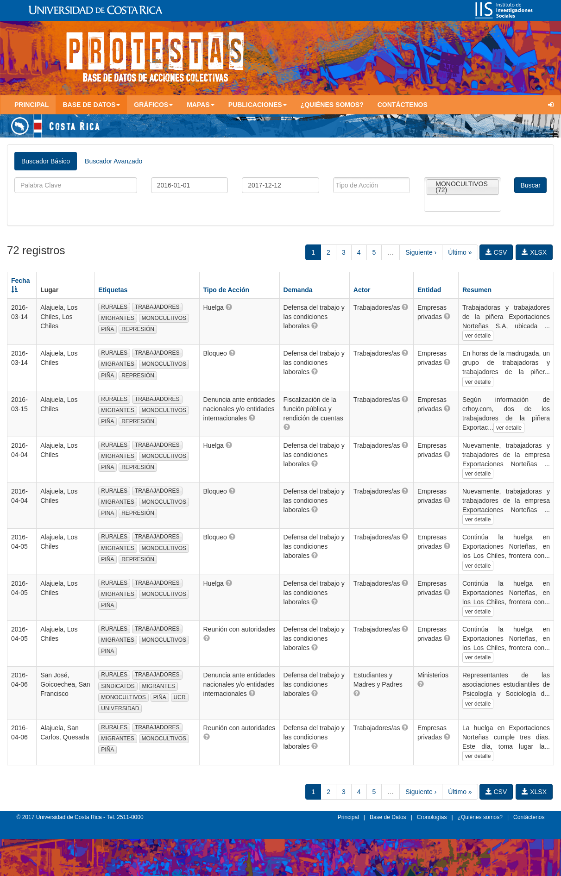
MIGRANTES (117, 318)
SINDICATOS (117, 686)
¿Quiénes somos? (332, 104)
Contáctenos (403, 104)
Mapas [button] (200, 104)
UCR (180, 697)
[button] (229, 307)
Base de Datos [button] (91, 104)
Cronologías (432, 817)
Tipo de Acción (226, 290)
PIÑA (107, 329)
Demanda (298, 290)
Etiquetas (112, 290)
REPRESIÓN (137, 329)
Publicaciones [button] (257, 104)
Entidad (429, 290)
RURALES (114, 307)
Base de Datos (388, 817)
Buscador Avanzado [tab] (113, 161)
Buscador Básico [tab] (45, 161)
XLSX (534, 252)
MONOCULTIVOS (164, 318)
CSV (496, 252)
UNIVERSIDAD (120, 708)
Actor (362, 290)
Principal (31, 104)
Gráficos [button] (153, 104)
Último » (460, 252)
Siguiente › (420, 252)
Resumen (477, 290)
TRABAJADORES (157, 307)
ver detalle (478, 335)
